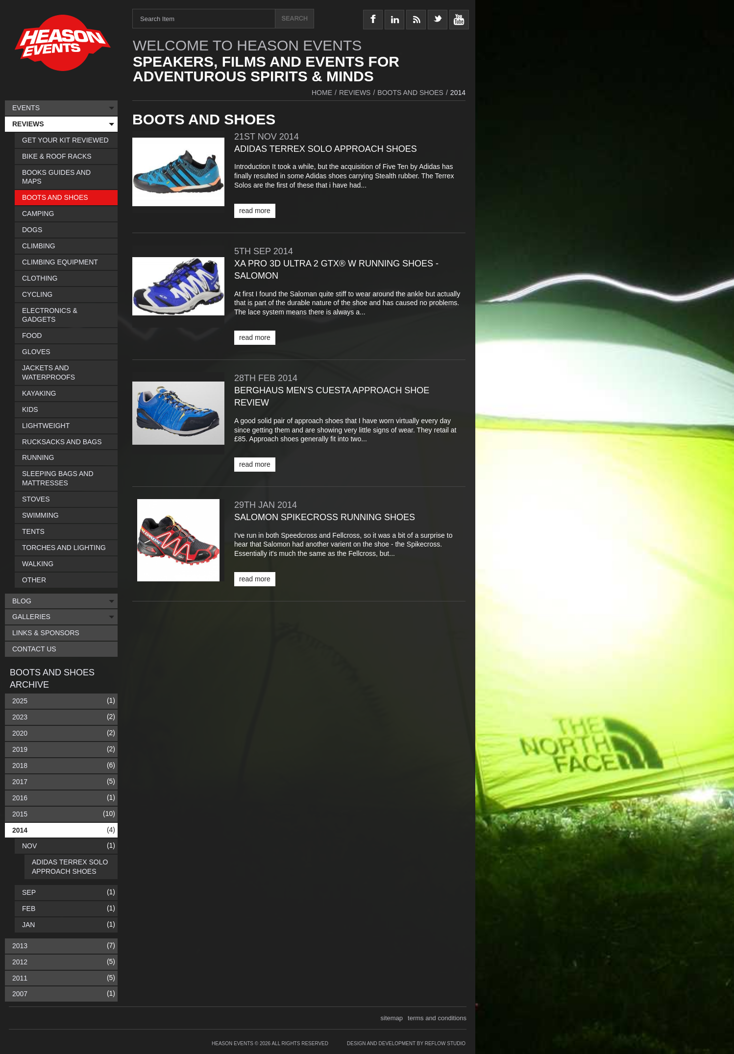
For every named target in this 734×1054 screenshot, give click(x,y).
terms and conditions (437, 1018)
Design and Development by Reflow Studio (406, 1043)
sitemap (392, 1018)
